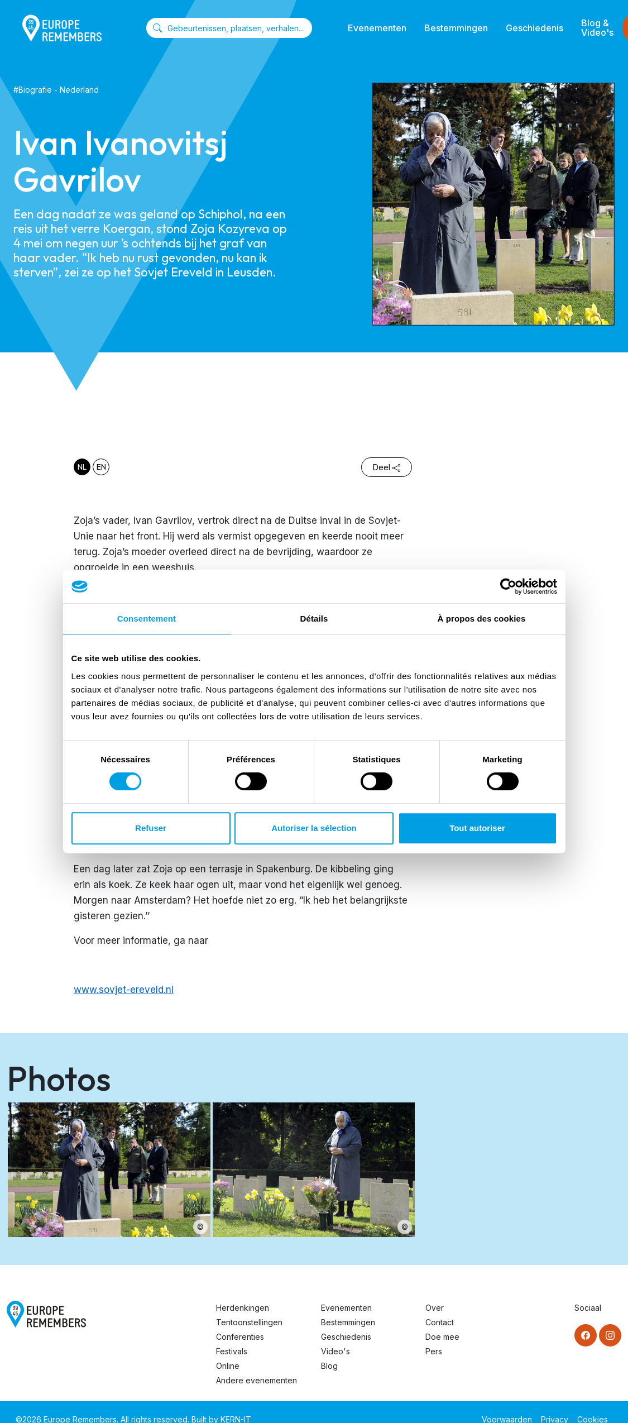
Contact (439, 1322)
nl (82, 467)
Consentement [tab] (146, 618)
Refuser (150, 828)
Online (227, 1366)
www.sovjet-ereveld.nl (124, 989)
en (101, 467)
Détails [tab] (314, 618)
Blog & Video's (597, 27)
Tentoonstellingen (249, 1322)
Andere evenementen (256, 1380)
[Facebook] (585, 1335)
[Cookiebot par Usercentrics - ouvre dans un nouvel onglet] (508, 586)
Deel (386, 467)
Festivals (231, 1351)
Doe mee (442, 1336)
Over (434, 1307)
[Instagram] (610, 1335)
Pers (433, 1351)
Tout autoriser (477, 828)
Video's (335, 1351)
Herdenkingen (242, 1307)
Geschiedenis (534, 28)
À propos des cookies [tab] (482, 618)
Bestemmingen (456, 28)
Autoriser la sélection (314, 828)
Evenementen (377, 28)
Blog (329, 1366)
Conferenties (240, 1336)
